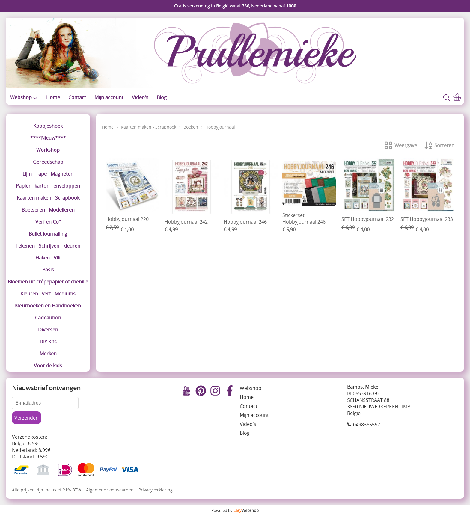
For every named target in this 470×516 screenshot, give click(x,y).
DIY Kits (48, 341)
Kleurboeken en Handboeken (48, 305)
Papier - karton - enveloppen (48, 185)
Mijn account (108, 97)
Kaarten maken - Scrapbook (48, 197)
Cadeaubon (48, 317)
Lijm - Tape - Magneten (47, 174)
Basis (48, 269)
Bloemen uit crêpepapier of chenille (48, 281)
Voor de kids (48, 365)
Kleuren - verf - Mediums (48, 293)
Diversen (48, 329)
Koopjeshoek (48, 126)
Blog (162, 97)
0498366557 (366, 424)
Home (53, 97)
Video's (140, 97)
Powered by (235, 510)
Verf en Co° (48, 221)
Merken (48, 353)
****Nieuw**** (48, 138)
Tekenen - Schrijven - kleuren (48, 245)
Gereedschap (48, 162)
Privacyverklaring (155, 490)
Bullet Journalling (48, 233)
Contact (77, 97)
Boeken (190, 127)
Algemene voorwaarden (110, 490)
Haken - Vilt (48, 257)
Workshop (48, 150)
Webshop (24, 97)
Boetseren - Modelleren (48, 209)
